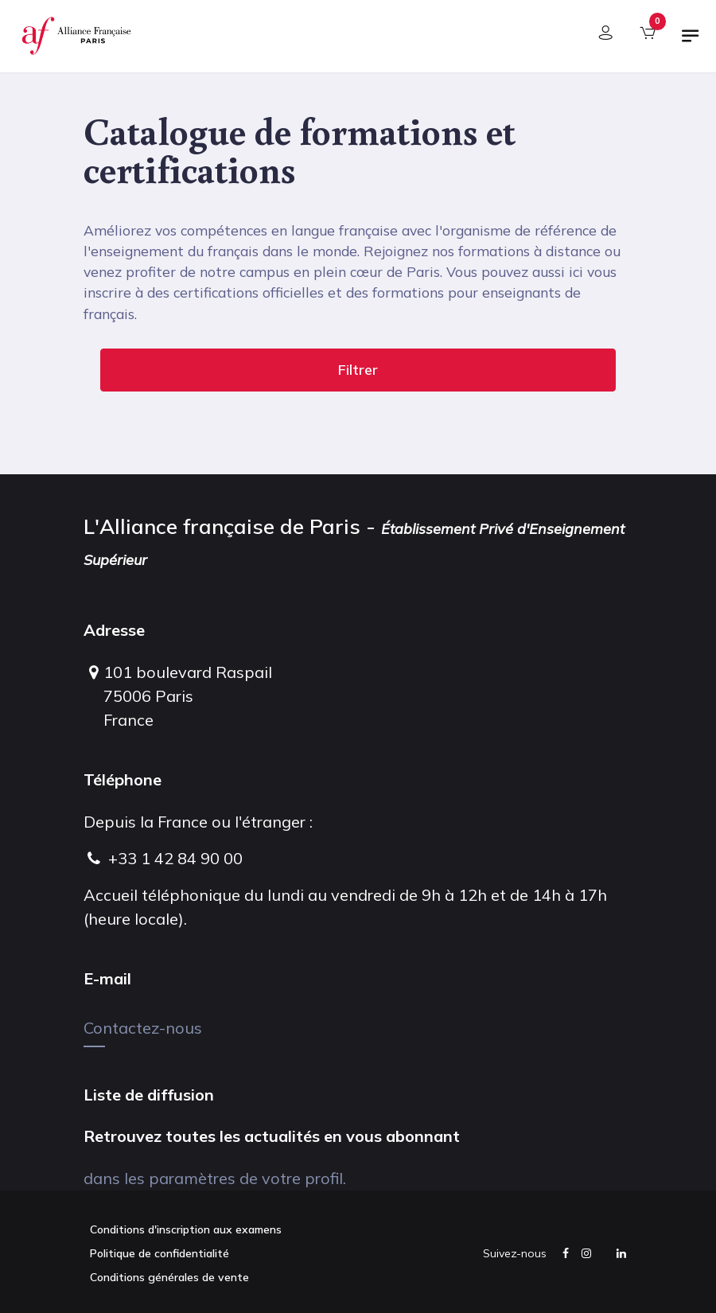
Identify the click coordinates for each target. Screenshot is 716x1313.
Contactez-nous (143, 1028)
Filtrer (358, 369)
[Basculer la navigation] (690, 42)
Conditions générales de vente (169, 1277)
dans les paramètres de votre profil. (215, 1178)
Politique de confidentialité (159, 1253)
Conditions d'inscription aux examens (186, 1229)
